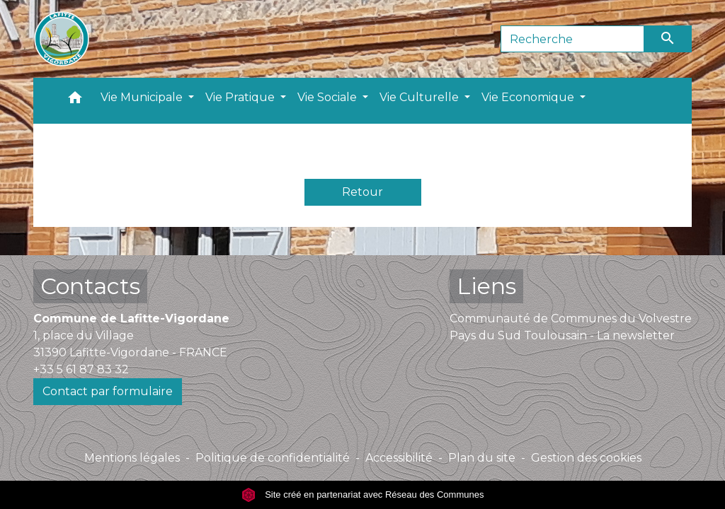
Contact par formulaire (107, 391)
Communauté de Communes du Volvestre (571, 318)
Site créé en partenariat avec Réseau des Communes (362, 494)
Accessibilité (399, 457)
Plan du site (481, 457)
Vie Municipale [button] (143, 97)
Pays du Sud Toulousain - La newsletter (562, 335)
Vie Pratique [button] (241, 97)
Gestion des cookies (586, 457)
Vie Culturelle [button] (420, 97)
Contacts (90, 286)
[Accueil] (61, 39)
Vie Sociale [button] (328, 97)
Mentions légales (132, 457)
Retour (362, 192)
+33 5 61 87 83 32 (81, 369)
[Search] (572, 38)
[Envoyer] (668, 38)
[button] (75, 100)
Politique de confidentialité (272, 457)
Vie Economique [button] (529, 97)
